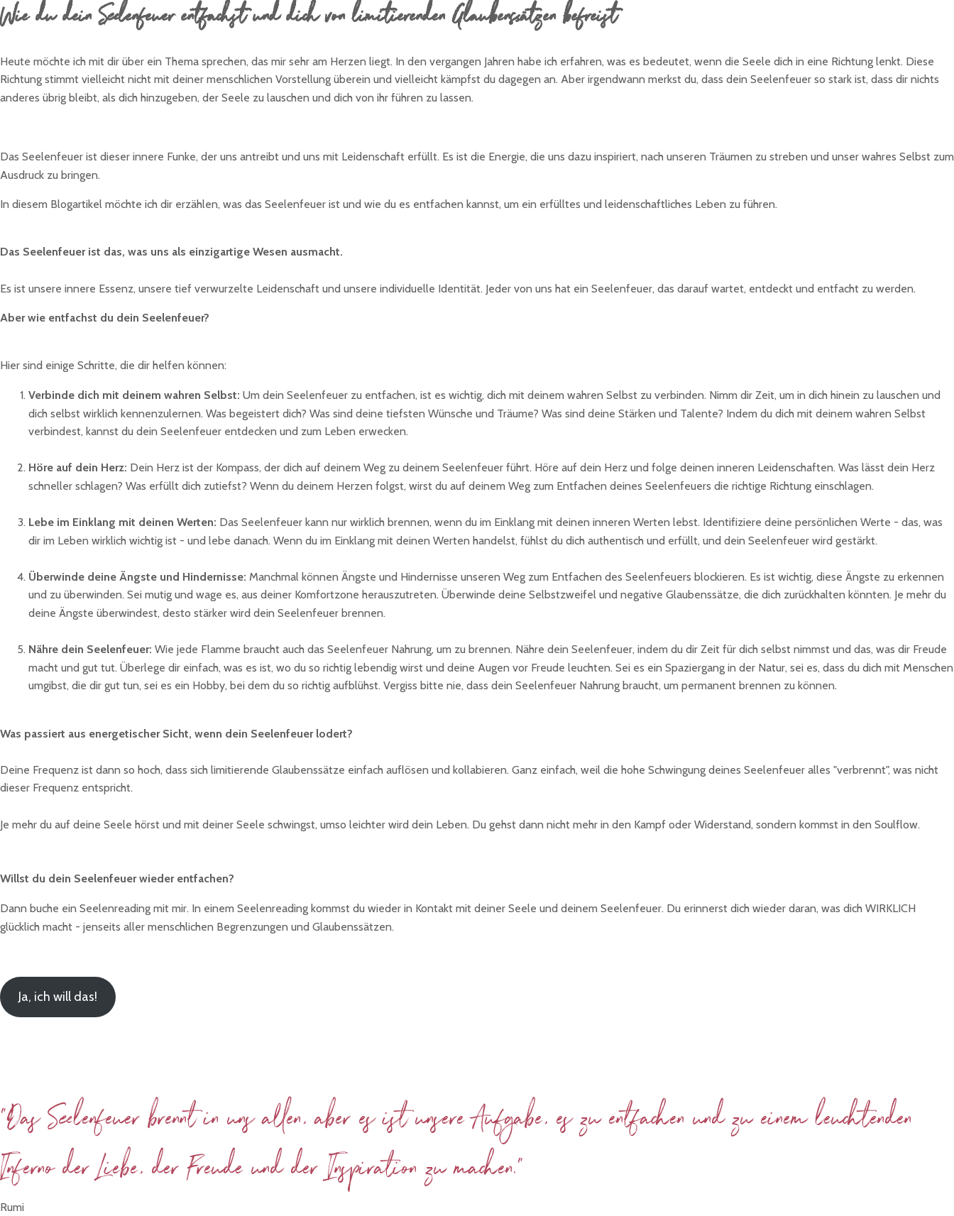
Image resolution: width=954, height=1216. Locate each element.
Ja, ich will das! (57, 996)
